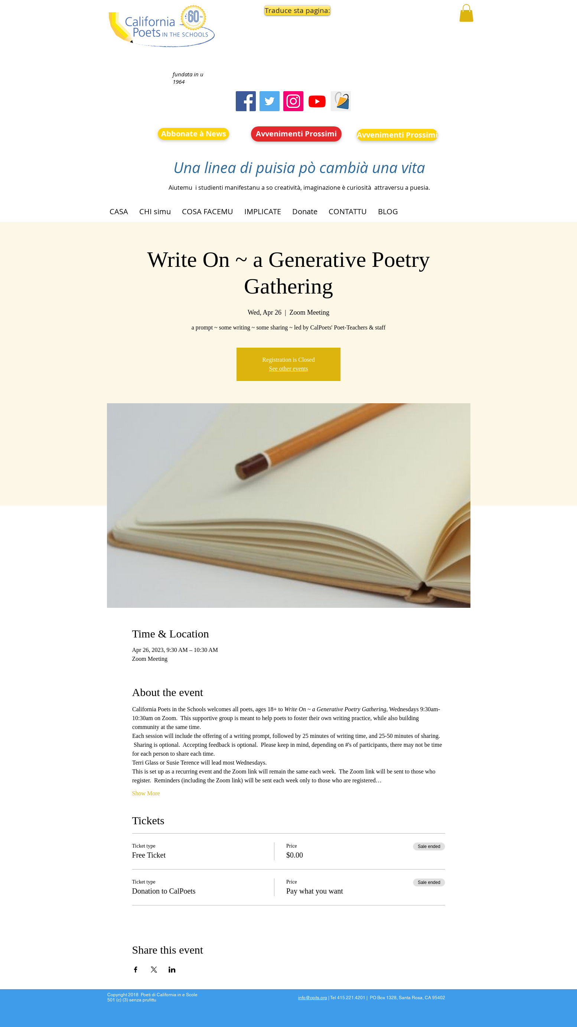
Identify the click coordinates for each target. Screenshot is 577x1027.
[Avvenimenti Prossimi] (296, 134)
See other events (288, 368)
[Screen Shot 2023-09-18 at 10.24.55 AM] (341, 101)
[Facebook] (246, 101)
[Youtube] (317, 101)
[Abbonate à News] (193, 134)
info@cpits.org (312, 997)
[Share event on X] (153, 970)
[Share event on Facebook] (135, 970)
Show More (146, 793)
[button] (297, 10)
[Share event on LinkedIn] (172, 970)
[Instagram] (293, 101)
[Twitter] (270, 101)
